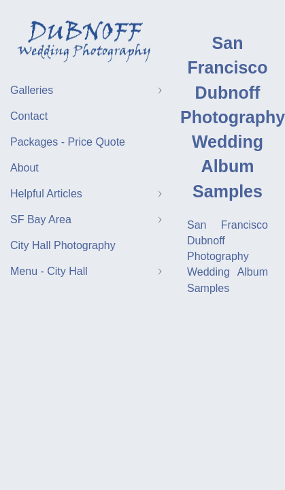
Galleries (31, 90)
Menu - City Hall (49, 271)
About (24, 168)
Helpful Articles (46, 193)
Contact (29, 116)
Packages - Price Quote (67, 142)
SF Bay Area (40, 219)
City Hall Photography (63, 245)
